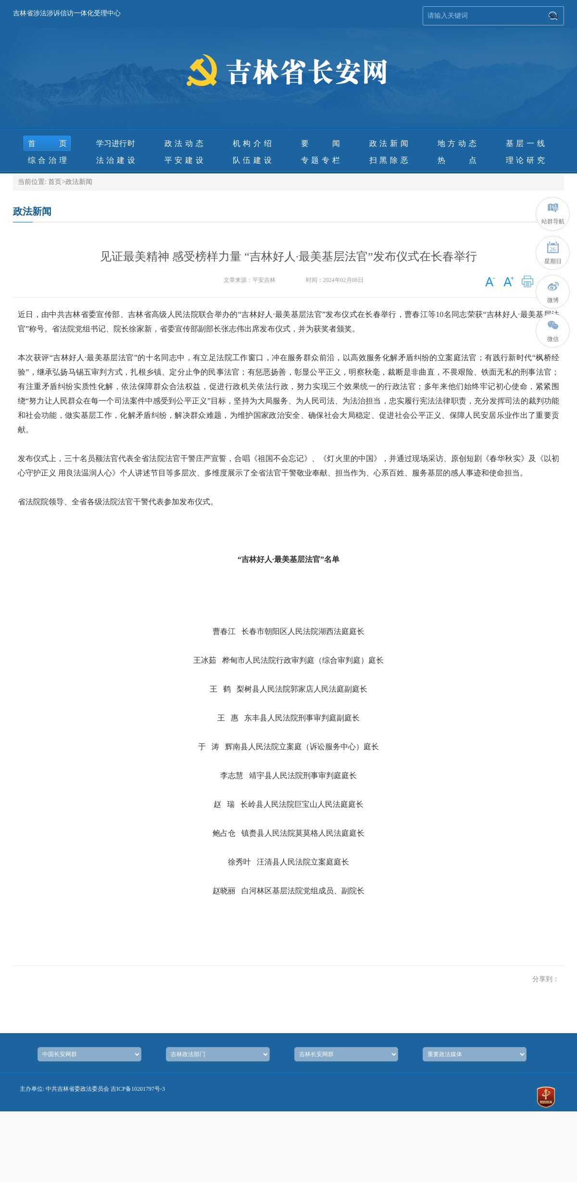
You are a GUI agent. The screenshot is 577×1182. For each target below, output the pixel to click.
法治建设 (115, 160)
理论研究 (525, 160)
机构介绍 (252, 143)
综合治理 (47, 160)
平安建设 (183, 160)
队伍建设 (252, 160)
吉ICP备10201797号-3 (138, 1088)
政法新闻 (388, 143)
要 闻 (320, 143)
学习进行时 (115, 143)
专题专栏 (320, 160)
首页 (47, 143)
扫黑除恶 (388, 160)
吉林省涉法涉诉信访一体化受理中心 (67, 13)
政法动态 (183, 143)
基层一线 (525, 143)
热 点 (457, 160)
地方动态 (457, 143)
